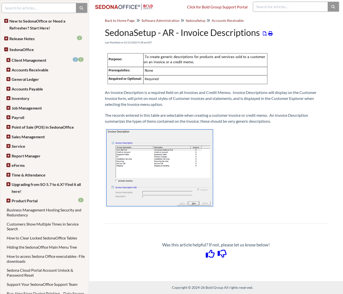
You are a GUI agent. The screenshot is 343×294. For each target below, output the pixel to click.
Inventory (20, 98)
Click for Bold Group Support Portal (217, 6)
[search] (290, 6)
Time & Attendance (29, 175)
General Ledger (25, 79)
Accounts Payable (27, 89)
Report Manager (26, 155)
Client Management (48, 59)
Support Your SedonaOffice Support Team (42, 284)
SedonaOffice (21, 49)
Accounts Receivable (30, 69)
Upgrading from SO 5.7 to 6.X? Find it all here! (46, 188)
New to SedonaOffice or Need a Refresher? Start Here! (37, 24)
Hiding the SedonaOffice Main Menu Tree (42, 247)
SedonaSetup (196, 20)
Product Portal (48, 200)
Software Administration (160, 20)
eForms (18, 165)
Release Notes (45, 38)
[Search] (333, 6)
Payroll (18, 117)
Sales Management (28, 136)
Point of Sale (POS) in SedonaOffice (43, 127)
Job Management (27, 108)
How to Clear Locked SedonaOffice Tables (42, 237)
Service (18, 146)
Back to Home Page (120, 20)
